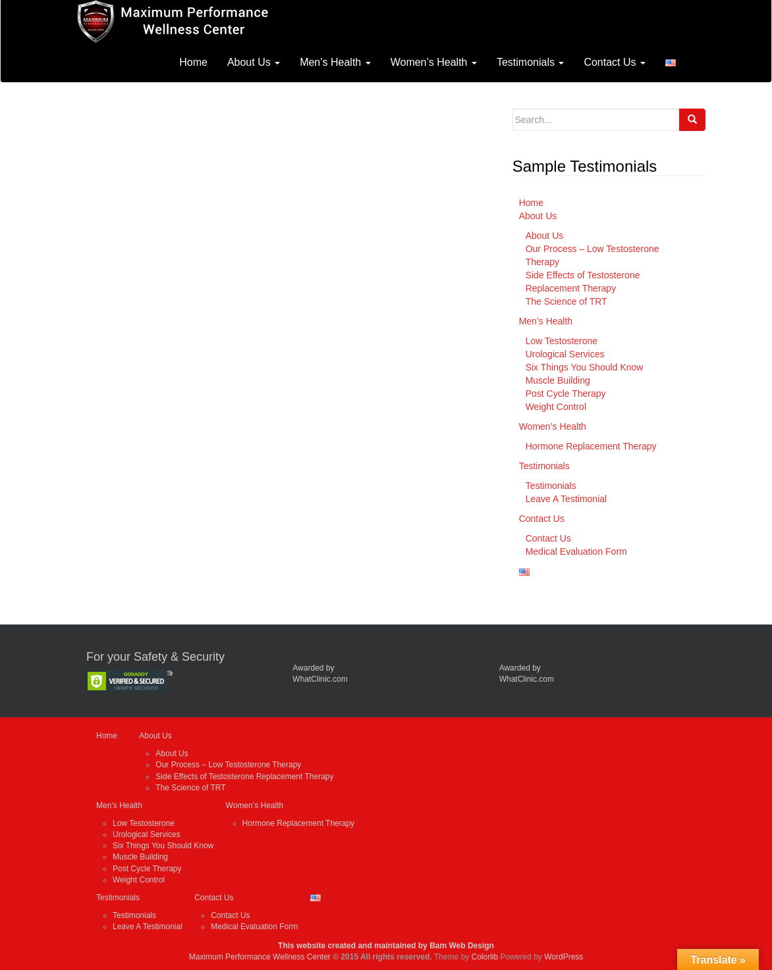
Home (193, 62)
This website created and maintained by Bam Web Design (386, 945)
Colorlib (484, 956)
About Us (253, 62)
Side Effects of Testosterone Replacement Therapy (244, 776)
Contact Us (615, 62)
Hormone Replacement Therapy (591, 446)
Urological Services (565, 354)
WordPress (563, 956)
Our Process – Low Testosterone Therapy (228, 764)
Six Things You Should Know (585, 367)
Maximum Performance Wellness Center (260, 956)
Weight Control (556, 406)
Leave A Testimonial (566, 499)
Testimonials (530, 62)
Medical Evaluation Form (576, 551)
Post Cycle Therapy (566, 393)
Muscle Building (558, 380)
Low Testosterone (561, 341)
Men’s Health (335, 62)
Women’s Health (434, 62)
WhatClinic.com (319, 679)
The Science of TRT (566, 301)
